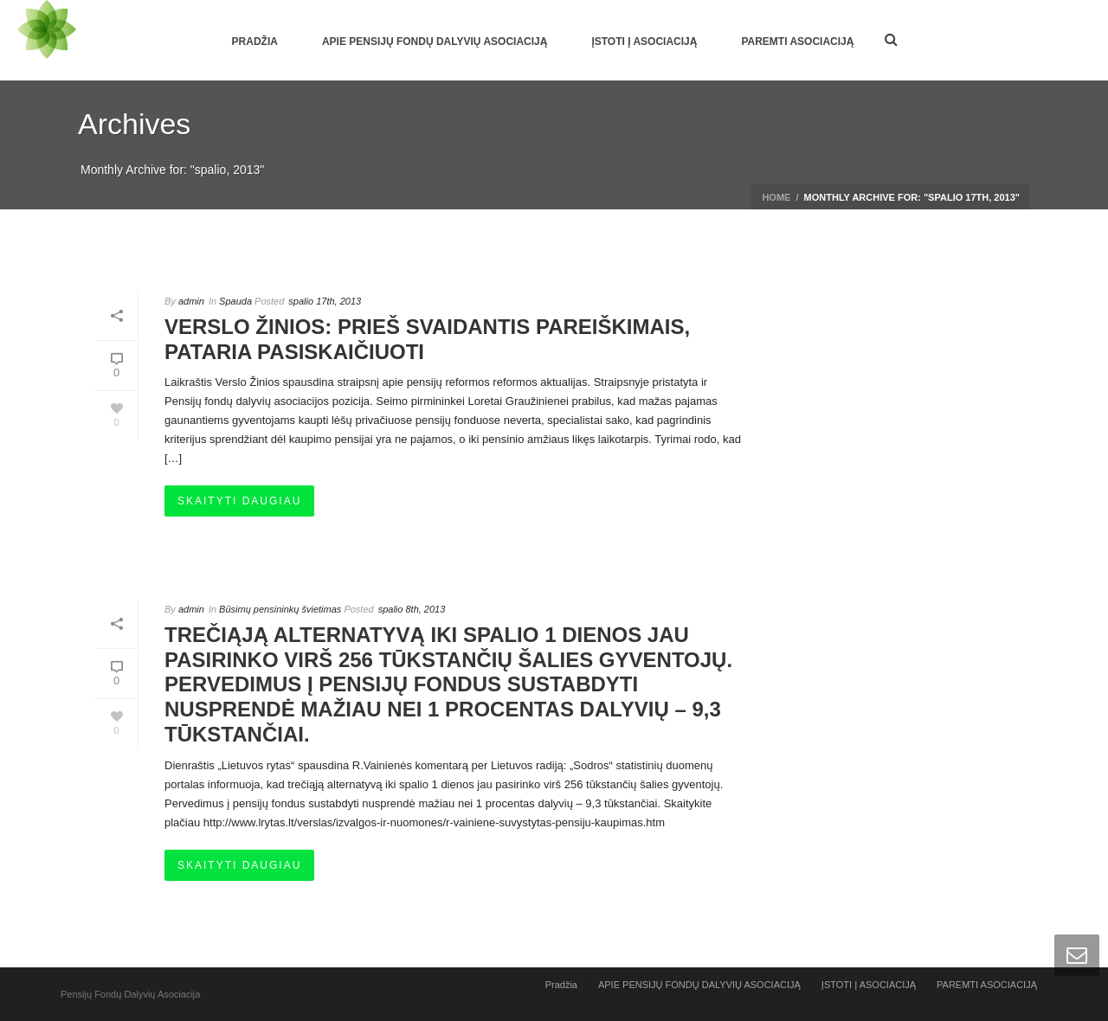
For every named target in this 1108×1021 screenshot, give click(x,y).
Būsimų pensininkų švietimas (280, 609)
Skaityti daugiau (239, 501)
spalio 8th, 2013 (412, 609)
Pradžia (255, 41)
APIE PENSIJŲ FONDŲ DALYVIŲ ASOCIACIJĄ (435, 41)
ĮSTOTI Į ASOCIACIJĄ (644, 41)
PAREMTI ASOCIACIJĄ (797, 41)
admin (191, 301)
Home (776, 197)
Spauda (235, 301)
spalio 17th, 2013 (324, 301)
